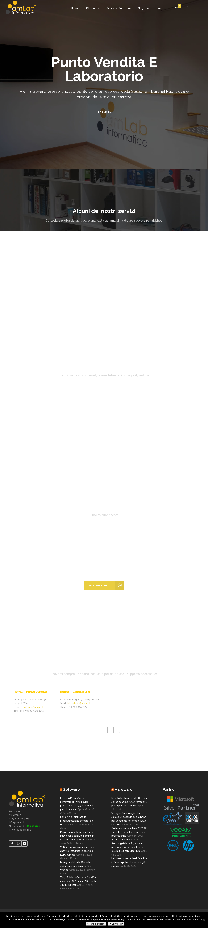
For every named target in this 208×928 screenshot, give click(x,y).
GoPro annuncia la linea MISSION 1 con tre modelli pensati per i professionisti (129, 832)
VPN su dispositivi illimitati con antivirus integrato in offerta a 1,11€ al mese (77, 851)
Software (71, 789)
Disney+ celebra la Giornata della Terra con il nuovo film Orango (75, 866)
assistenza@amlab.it (32, 707)
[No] (204, 920)
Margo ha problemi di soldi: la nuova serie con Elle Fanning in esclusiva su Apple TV (77, 836)
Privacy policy (116, 924)
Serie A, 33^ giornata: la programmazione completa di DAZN (76, 821)
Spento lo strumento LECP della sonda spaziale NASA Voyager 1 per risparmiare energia (129, 802)
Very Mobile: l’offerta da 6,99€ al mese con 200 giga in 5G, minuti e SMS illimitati (78, 881)
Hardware (123, 789)
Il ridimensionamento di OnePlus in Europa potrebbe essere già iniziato (129, 862)
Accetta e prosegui (96, 924)
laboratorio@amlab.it (78, 703)
